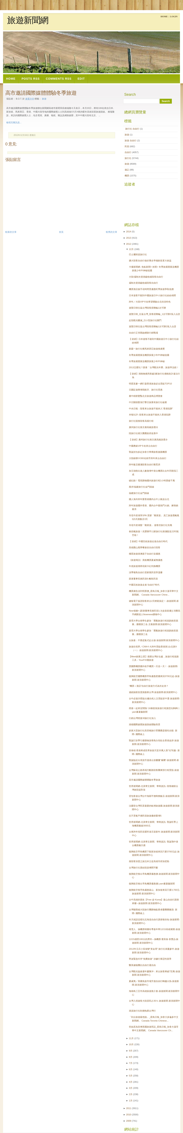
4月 (130, 1082)
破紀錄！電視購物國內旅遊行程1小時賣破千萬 (152, 480)
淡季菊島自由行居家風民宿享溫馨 (145, 572)
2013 (128, 238)
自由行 (128, 152)
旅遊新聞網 (27, 20)
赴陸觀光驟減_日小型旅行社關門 (145, 320)
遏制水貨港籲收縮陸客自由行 (143, 283)
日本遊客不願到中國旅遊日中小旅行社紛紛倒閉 (152, 295)
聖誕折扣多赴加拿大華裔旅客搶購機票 (148, 452)
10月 (131, 1044)
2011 (128, 1108)
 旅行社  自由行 (132, 129)
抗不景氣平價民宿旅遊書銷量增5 (145, 815)
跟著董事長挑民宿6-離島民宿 (143, 578)
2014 (128, 231)
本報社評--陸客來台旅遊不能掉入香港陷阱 (150, 414)
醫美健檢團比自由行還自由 (142, 965)
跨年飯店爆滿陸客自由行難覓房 (144, 464)
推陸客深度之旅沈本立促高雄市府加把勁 (149, 861)
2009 (128, 1121)
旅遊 (127, 134)
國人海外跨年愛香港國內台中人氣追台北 (149, 499)
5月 (130, 1075)
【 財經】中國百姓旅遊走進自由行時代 (148, 541)
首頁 (61, 232)
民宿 (127, 146)
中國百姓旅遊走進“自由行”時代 (144, 585)
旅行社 (128, 158)
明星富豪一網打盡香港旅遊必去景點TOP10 (150, 383)
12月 (131, 249)
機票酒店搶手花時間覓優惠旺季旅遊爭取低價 (151, 289)
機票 (127, 175)
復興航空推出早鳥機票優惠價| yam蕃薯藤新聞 (152, 883)
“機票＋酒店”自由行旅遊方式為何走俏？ (148, 686)
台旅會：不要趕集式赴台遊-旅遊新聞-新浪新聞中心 (154, 640)
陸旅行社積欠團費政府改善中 (143, 433)
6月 (130, 1069)
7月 (130, 1063)
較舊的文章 (111, 232)
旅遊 (44, 99)
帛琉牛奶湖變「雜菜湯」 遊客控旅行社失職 (150, 525)
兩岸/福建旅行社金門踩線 (141, 487)
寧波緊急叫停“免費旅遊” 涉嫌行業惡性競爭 (150, 959)
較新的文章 (10, 232)
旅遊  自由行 (131, 140)
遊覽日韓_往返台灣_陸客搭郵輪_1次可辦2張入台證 (154, 314)
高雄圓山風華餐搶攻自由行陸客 (144, 547)
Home (164, 16)
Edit (81, 78)
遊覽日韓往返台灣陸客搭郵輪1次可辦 (147, 308)
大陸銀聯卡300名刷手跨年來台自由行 (147, 458)
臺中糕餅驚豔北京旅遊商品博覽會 (145, 396)
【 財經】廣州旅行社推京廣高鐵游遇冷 (148, 439)
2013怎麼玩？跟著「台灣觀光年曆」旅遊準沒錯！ (154, 367)
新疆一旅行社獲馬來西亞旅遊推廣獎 (147, 349)
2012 (128, 244)
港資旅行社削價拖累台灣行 (142, 1011)
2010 (128, 1114)
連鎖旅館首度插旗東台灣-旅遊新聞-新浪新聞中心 (153, 692)
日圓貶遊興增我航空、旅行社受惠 (145, 389)
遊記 (127, 169)
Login (174, 16)
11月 (131, 1038)
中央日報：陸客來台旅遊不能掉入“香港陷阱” (151, 408)
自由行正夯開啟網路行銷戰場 (143, 333)
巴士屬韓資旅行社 (138, 254)
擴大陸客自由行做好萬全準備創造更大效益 (150, 260)
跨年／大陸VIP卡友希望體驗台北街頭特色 (150, 301)
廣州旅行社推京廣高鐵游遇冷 (143, 427)
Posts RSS (31, 78)
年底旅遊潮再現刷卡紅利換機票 (144, 566)
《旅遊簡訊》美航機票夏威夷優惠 (145, 560)
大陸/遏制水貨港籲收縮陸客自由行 (146, 277)
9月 (130, 1050)
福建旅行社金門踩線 (139, 493)
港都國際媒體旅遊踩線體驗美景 (144, 724)
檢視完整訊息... (14, 122)
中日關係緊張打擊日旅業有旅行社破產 (148, 402)
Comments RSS (58, 78)
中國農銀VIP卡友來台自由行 (143, 446)
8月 (130, 1057)
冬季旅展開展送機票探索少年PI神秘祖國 (149, 355)
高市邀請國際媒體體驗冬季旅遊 (40, 93)
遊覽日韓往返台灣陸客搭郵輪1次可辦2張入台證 (152, 326)
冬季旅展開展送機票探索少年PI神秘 (147, 361)
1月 (130, 1100)
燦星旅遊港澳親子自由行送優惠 (144, 554)
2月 (130, 1094)
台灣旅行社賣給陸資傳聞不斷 (143, 867)
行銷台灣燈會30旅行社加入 (142, 718)
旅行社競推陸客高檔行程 (141, 421)
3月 (130, 1088)
